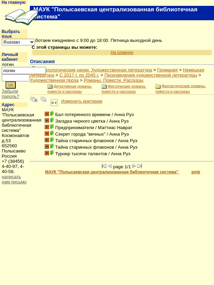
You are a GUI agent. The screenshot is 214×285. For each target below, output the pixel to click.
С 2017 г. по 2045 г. (79, 75)
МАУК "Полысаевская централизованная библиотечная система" (112, 172)
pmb (195, 172)
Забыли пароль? (10, 94)
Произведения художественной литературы (150, 75)
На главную (13, 2)
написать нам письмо (14, 179)
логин (8, 64)
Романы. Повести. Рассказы (113, 80)
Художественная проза (54, 80)
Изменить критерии (81, 101)
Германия (167, 69)
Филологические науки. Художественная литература (96, 69)
